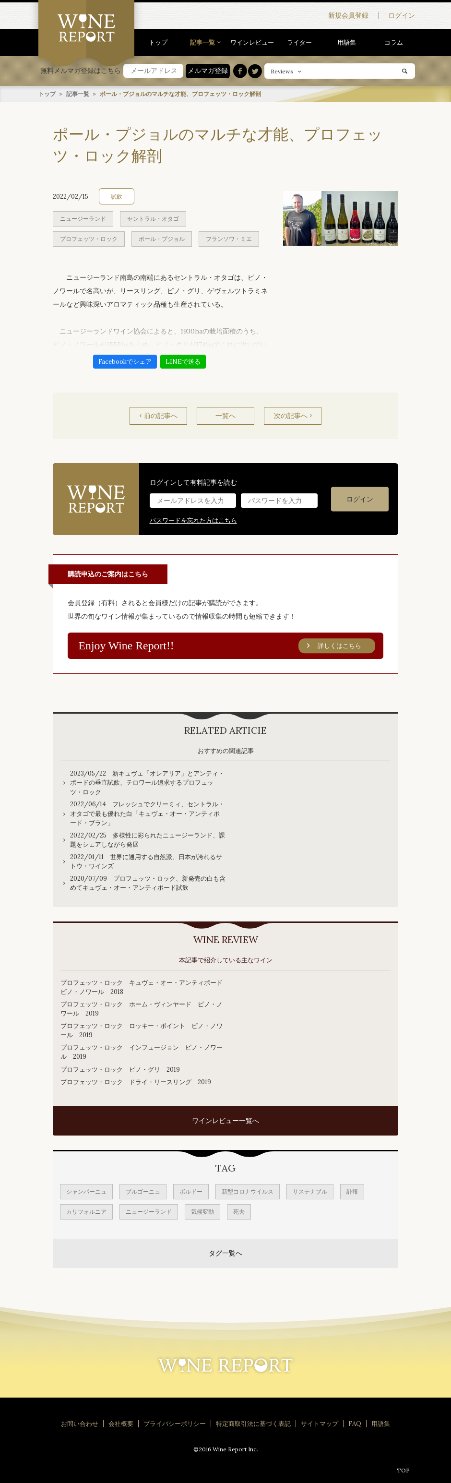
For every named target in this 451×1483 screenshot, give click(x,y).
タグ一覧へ (225, 1253)
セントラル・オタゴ (153, 218)
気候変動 (202, 1211)
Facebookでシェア (125, 361)
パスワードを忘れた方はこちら (193, 520)
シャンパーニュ (86, 1191)
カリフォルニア (86, 1211)
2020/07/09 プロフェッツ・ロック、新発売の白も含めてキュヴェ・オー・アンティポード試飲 (148, 883)
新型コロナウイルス (247, 1191)
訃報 (352, 1191)
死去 (239, 1211)
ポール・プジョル (162, 238)
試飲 (116, 196)
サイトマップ (319, 1424)
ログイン (401, 15)
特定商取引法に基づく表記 (253, 1424)
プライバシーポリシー (174, 1424)
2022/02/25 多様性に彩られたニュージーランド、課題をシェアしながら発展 (147, 840)
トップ (158, 42)
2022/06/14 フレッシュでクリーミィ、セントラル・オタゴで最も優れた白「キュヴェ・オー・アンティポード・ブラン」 (147, 813)
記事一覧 (202, 42)
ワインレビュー (252, 42)
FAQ (354, 1424)
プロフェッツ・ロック (89, 238)
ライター (299, 42)
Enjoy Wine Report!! (227, 645)
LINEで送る (183, 361)
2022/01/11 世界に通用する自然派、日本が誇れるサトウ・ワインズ (146, 861)
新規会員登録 (348, 15)
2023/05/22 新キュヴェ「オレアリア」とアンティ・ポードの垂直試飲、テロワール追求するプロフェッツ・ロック (147, 782)
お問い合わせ (79, 1424)
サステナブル (310, 1191)
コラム (393, 42)
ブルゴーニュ (143, 1191)
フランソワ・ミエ (229, 238)
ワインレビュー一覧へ (225, 1120)
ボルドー (190, 1191)
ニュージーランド (83, 218)
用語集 (346, 42)
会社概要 (120, 1424)
